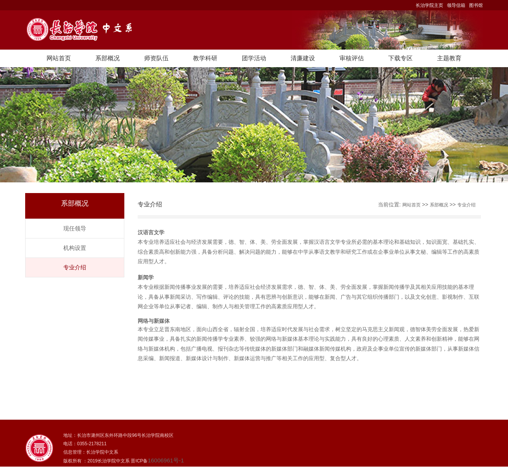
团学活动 (254, 58)
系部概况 (107, 58)
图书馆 (476, 5)
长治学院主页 (429, 5)
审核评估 (351, 58)
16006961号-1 (166, 460)
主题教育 (449, 58)
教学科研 (205, 58)
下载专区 (400, 58)
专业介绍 (74, 267)
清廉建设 (303, 58)
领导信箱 (456, 5)
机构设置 (74, 248)
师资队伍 (156, 58)
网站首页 (59, 58)
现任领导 (74, 228)
